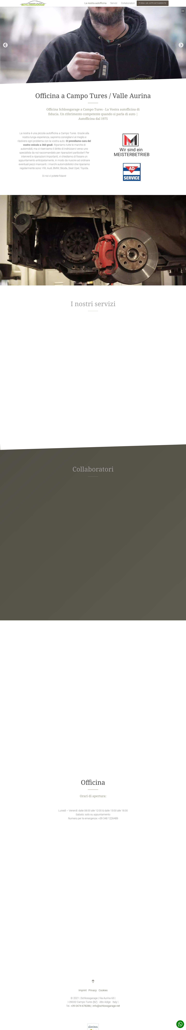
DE (183, 11)
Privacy (92, 990)
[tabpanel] (93, 44)
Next (179, 44)
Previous (4, 44)
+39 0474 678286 (80, 1005)
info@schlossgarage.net (106, 1005)
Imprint (83, 990)
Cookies (103, 990)
